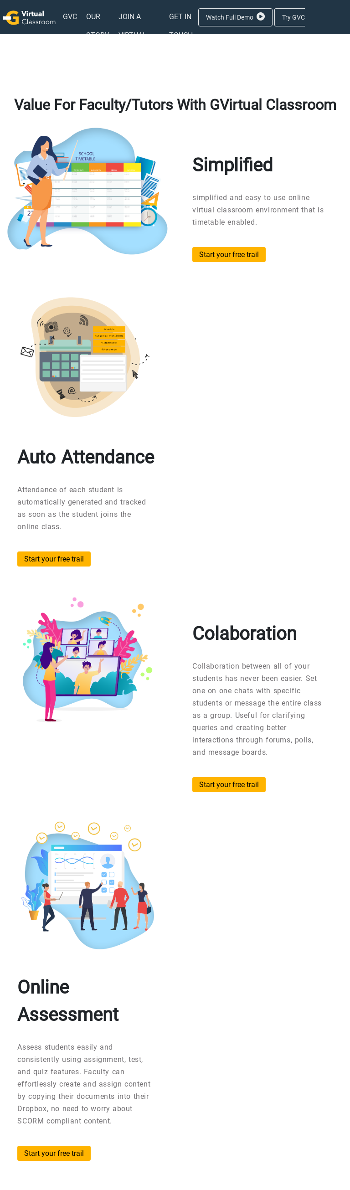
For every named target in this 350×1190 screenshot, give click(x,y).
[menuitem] (70, 16)
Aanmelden (257, 51)
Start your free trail (229, 254)
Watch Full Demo (235, 17)
